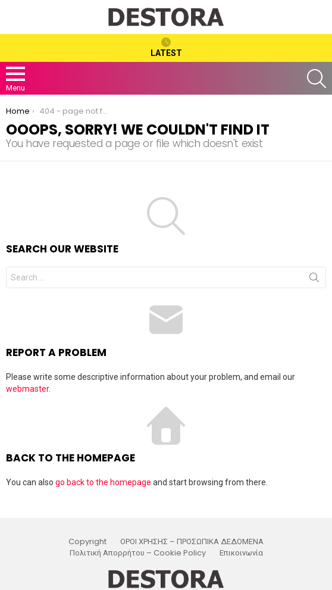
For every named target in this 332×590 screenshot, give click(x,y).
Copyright (87, 542)
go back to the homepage (103, 482)
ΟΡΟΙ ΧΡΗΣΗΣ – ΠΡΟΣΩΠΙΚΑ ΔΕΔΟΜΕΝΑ (192, 542)
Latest (166, 48)
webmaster (27, 389)
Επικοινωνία (241, 553)
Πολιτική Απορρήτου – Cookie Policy (138, 553)
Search (314, 280)
